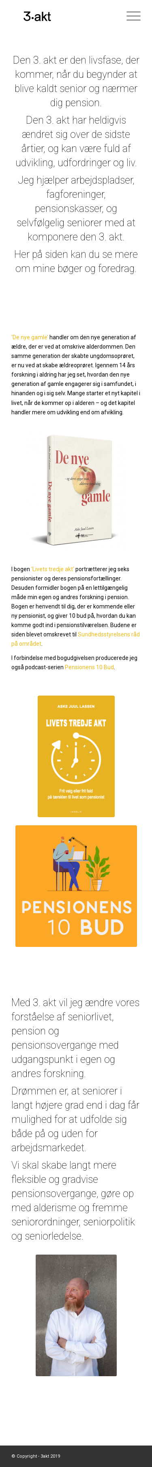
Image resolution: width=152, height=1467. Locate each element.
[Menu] (129, 16)
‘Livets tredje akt (52, 569)
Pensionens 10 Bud (89, 667)
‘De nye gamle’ (29, 337)
